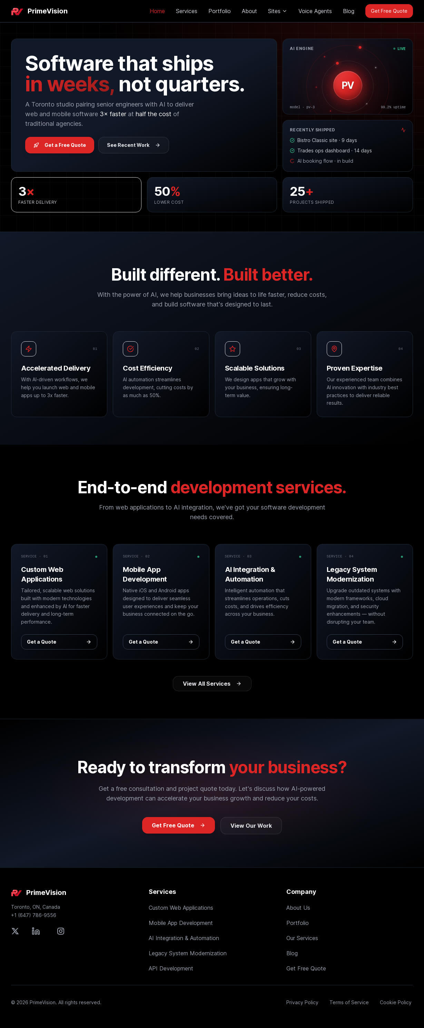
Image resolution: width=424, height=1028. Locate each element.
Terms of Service (349, 1002)
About (249, 11)
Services (186, 11)
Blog (348, 11)
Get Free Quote (389, 11)
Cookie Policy (396, 1002)
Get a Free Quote (59, 145)
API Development (171, 968)
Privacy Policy (302, 1002)
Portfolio (219, 11)
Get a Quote (59, 642)
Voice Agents (315, 11)
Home (157, 11)
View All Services (212, 683)
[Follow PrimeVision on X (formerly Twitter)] (15, 931)
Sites (277, 11)
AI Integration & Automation (184, 938)
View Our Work (251, 825)
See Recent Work (133, 145)
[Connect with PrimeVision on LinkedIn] (36, 931)
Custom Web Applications (181, 907)
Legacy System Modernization (188, 953)
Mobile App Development (181, 922)
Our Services (302, 938)
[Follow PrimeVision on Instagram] (60, 931)
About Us (298, 907)
